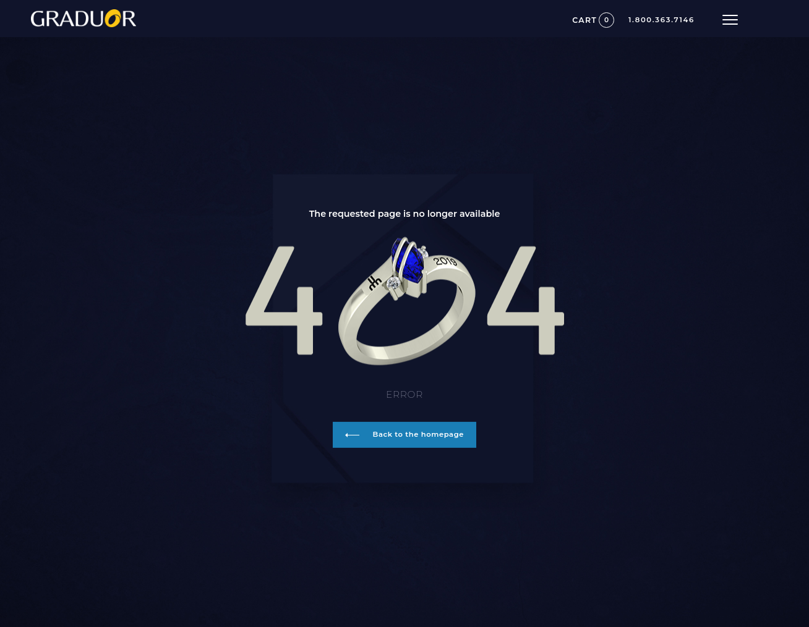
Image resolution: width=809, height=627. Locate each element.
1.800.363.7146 (661, 20)
